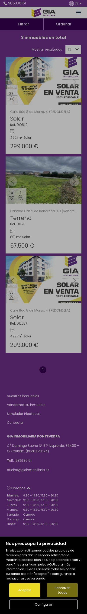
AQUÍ (51, 564)
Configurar (43, 604)
